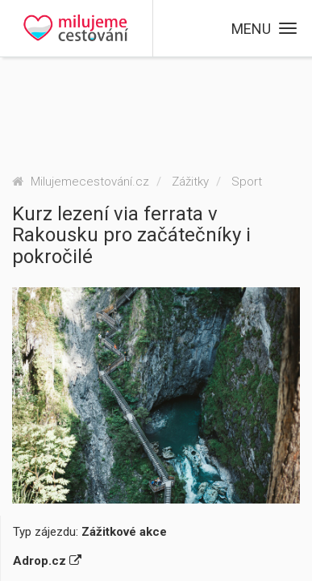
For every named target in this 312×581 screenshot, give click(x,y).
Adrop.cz (47, 561)
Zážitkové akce (124, 532)
